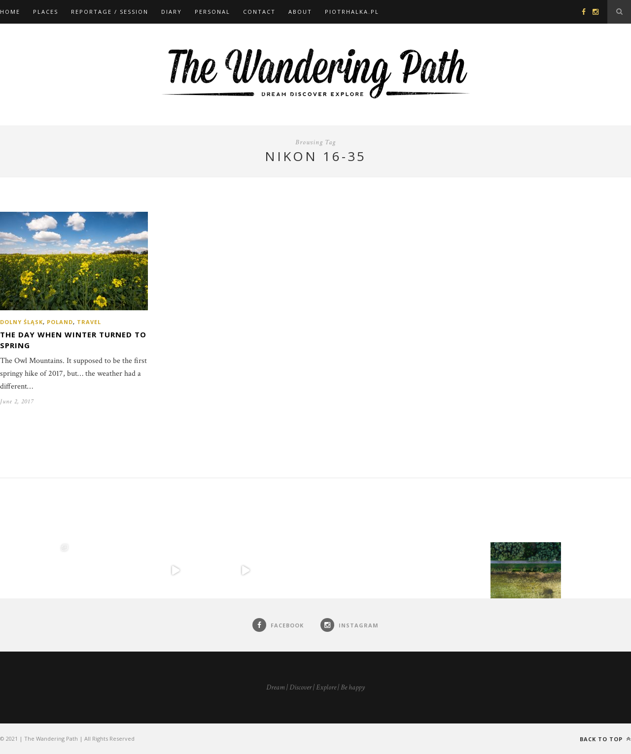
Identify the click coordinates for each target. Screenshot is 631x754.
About (300, 11)
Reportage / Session (109, 11)
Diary (171, 11)
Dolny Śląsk (21, 322)
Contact (259, 11)
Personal (212, 11)
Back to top (605, 739)
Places (45, 11)
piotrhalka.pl (352, 11)
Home (10, 11)
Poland (60, 322)
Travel (89, 322)
